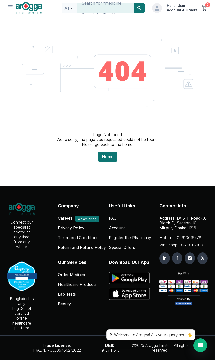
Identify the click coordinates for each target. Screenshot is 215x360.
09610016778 (189, 237)
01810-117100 (191, 245)
